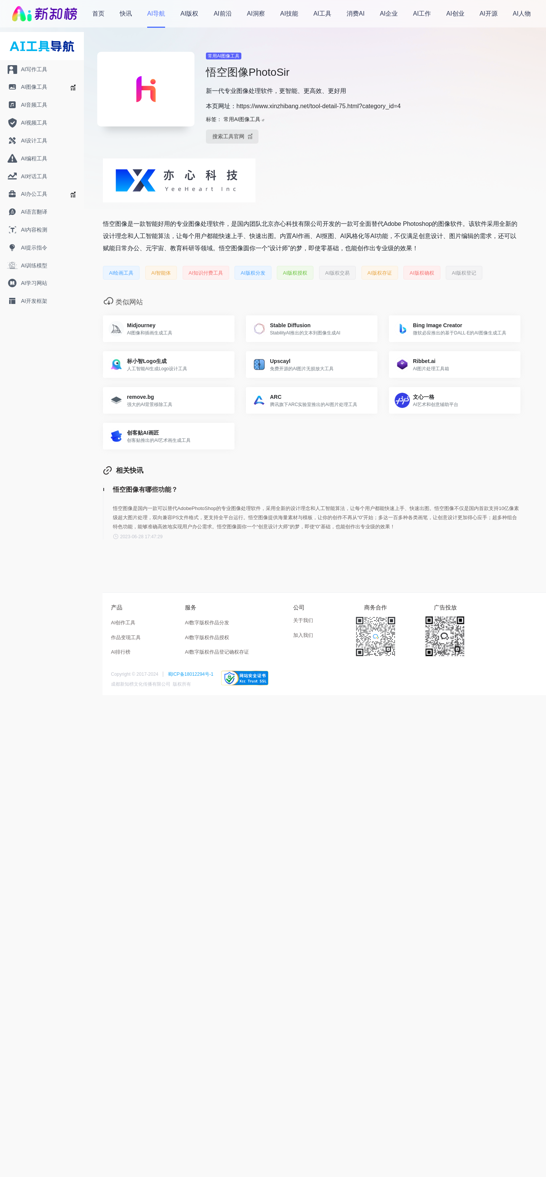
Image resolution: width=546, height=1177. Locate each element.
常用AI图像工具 (223, 56)
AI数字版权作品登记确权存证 (217, 652)
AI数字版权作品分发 (207, 622)
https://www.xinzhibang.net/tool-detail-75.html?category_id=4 (318, 106)
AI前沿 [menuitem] (222, 13)
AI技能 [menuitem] (289, 13)
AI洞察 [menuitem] (256, 13)
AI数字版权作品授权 (207, 637)
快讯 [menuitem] (126, 13)
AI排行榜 (120, 652)
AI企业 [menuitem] (389, 13)
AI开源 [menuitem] (489, 13)
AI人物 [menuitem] (522, 13)
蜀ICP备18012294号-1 (191, 674)
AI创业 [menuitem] (455, 13)
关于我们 (303, 620)
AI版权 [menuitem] (189, 13)
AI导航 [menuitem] (156, 13)
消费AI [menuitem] (356, 13)
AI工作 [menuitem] (422, 13)
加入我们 (303, 635)
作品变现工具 (126, 637)
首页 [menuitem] (98, 13)
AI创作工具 (123, 622)
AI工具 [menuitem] (322, 13)
